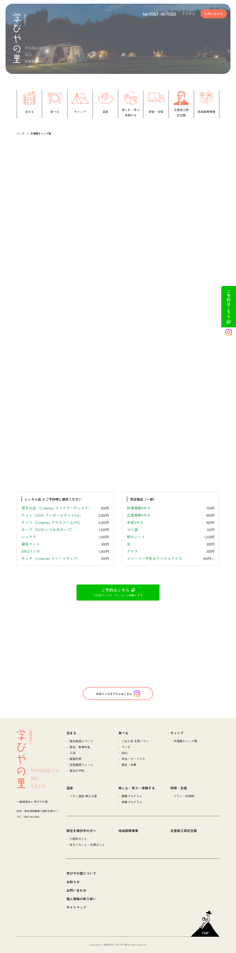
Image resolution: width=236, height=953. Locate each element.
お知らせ (73, 881)
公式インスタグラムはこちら (118, 694)
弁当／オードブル (133, 758)
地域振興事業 (128, 830)
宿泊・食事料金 (80, 747)
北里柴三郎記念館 (183, 830)
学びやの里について (81, 873)
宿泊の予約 (77, 770)
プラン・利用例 (183, 796)
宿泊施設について (81, 741)
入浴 (72, 753)
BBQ (124, 753)
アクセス (188, 13)
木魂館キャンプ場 (185, 741)
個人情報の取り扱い (81, 898)
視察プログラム (132, 796)
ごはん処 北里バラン (135, 741)
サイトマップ (76, 907)
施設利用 (75, 758)
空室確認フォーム (81, 764)
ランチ (126, 747)
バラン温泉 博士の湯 (83, 796)
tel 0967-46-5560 (159, 13)
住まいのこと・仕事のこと (87, 844)
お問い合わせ (213, 13)
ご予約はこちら (229, 307)
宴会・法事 (129, 764)
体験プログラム (132, 802)
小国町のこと (78, 838)
